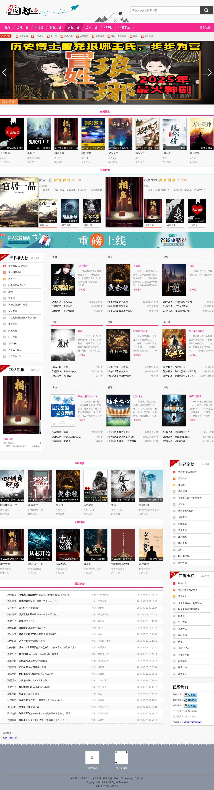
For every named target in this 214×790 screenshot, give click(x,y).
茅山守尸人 (183, 648)
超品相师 (66, 225)
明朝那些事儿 (184, 556)
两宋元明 (57, 376)
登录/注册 (205, 27)
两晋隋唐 (57, 371)
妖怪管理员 (24, 713)
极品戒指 (182, 635)
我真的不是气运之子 (187, 590)
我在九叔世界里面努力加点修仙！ (23, 317)
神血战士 (182, 583)
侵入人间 (123, 371)
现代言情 (57, 436)
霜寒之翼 (88, 225)
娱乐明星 (58, 162)
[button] (209, 73)
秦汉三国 (57, 367)
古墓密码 (61, 563)
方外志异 (195, 153)
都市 (110, 257)
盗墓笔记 (84, 36)
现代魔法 (112, 162)
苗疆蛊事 (68, 36)
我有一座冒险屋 (118, 36)
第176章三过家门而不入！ (64, 647)
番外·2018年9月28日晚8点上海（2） (47, 720)
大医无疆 (182, 517)
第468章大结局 (40, 680)
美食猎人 (182, 596)
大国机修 (144, 505)
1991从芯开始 (181, 306)
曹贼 (66, 367)
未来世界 (168, 441)
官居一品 (45, 180)
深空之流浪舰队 (182, 436)
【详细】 (82, 289)
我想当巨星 (124, 432)
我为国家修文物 (182, 310)
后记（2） (35, 707)
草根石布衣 (183, 654)
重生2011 (12, 324)
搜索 (206, 10)
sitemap (128, 778)
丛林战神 (88, 505)
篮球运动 (112, 432)
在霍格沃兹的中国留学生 (190, 498)
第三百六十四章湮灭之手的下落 (54, 594)
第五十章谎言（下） (38, 627)
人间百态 (168, 306)
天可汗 (11, 278)
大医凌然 (39, 36)
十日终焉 (123, 367)
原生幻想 (168, 376)
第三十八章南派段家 (38, 660)
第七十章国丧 (32, 608)
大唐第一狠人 (14, 350)
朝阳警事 (86, 153)
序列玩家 (182, 537)
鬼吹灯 (54, 36)
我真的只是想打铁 (127, 441)
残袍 (180, 641)
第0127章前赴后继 (37, 667)
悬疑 (110, 322)
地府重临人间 (14, 356)
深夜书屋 (99, 36)
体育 (110, 387)
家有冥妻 (182, 661)
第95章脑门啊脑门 (47, 634)
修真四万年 (180, 441)
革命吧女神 (69, 310)
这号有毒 (12, 311)
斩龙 (21, 693)
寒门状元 (68, 376)
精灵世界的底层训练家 (189, 609)
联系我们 (107, 778)
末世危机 (168, 432)
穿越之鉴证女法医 (72, 436)
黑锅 (180, 549)
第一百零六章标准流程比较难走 (44, 654)
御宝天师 (123, 306)
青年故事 (168, 301)
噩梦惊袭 (182, 562)
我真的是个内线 (126, 436)
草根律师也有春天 (183, 301)
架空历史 (139, 162)
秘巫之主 (113, 153)
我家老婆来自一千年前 (185, 371)
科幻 (166, 387)
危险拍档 (12, 343)
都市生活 (4, 162)
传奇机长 (182, 478)
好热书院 (13, 738)
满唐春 (181, 616)
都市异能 (112, 301)
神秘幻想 (57, 301)
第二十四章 (29, 621)
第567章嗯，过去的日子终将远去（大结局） (51, 713)
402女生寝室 (125, 376)
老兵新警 (144, 563)
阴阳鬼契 (12, 330)
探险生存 (31, 162)
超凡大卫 (68, 301)
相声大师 (23, 36)
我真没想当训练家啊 (187, 472)
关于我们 (75, 778)
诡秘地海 (68, 306)
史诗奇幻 (194, 162)
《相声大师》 (9, 439)
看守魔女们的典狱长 (18, 265)
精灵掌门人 (180, 367)
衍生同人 (168, 367)
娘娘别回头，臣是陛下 (185, 376)
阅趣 (5, 738)
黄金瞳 (59, 505)
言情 (55, 387)
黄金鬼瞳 (149, 36)
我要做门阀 (24, 707)
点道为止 (171, 225)
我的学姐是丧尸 (182, 432)
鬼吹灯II (31, 153)
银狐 (135, 36)
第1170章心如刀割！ (42, 687)
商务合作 (85, 778)
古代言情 (167, 162)
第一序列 (123, 301)
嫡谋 (66, 432)
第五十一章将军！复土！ (48, 614)
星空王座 (182, 674)
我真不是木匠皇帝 (16, 285)
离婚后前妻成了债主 (18, 304)
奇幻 (55, 257)
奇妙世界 (112, 371)
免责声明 (96, 778)
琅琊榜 (166, 153)
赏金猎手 (12, 298)
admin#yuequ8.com (193, 722)
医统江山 (182, 667)
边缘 (10, 291)
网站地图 (118, 778)
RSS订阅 (139, 778)
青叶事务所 (24, 720)
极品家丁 (140, 153)
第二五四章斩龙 (31, 693)
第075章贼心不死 (36, 641)
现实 (166, 257)
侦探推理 (112, 367)
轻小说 (167, 322)
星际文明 (168, 436)
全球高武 (33, 505)
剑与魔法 (12, 601)
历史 (55, 322)
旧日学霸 (12, 337)
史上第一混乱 (125, 310)
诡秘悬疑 (112, 376)
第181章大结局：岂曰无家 (40, 674)
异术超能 (112, 306)
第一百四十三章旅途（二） (45, 601)
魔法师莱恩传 (14, 272)
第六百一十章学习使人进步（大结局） (46, 700)
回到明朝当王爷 (9, 505)
